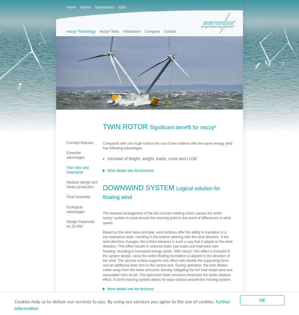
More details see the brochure (130, 171)
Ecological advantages (76, 209)
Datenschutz (104, 7)
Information (132, 32)
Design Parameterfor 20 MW (81, 224)
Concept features (80, 143)
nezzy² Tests (109, 32)
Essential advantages (76, 155)
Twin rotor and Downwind (78, 170)
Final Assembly (78, 197)
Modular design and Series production (82, 184)
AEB (121, 7)
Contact (170, 32)
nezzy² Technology (81, 32)
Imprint (85, 7)
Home (71, 7)
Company (152, 32)
